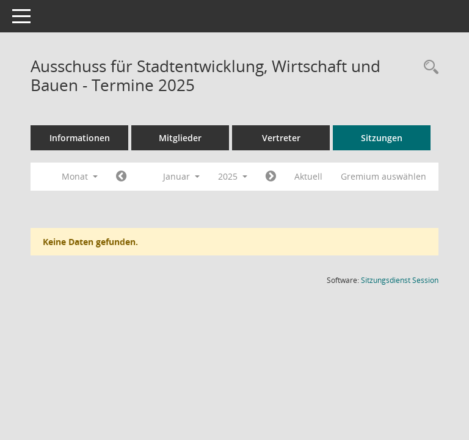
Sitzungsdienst (399, 280)
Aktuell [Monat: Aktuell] (308, 176)
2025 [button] (232, 176)
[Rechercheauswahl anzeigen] (428, 67)
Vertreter (281, 138)
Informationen (79, 138)
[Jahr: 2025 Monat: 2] (270, 177)
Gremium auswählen (383, 176)
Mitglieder (180, 138)
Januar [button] (181, 176)
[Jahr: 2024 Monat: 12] (121, 177)
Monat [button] (80, 176)
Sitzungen (381, 138)
